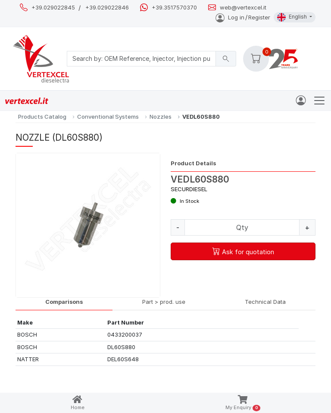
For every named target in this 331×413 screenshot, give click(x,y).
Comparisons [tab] (64, 301)
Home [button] (77, 402)
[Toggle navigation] (319, 100)
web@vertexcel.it (243, 7)
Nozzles (161, 116)
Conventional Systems (108, 116)
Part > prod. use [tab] (163, 301)
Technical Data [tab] (265, 301)
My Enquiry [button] (242, 403)
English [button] (292, 17)
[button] (256, 59)
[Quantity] (242, 227)
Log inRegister (242, 17)
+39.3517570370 (174, 7)
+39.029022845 (53, 7)
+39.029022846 (107, 7)
